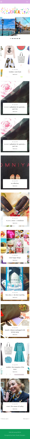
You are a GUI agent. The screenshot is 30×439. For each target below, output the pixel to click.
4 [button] (16, 39)
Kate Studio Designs (19, 435)
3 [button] (14, 39)
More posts (26, 418)
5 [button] (18, 39)
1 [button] (11, 39)
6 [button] (20, 39)
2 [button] (12, 39)
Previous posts (4, 418)
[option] (8, 27)
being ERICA (17, 432)
